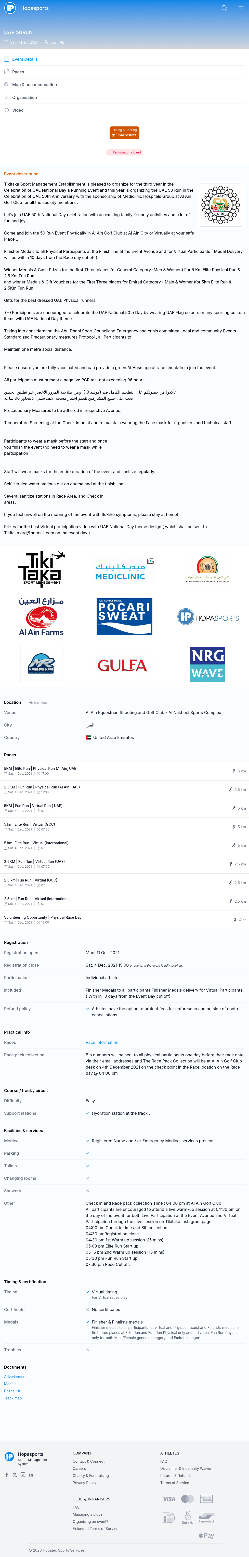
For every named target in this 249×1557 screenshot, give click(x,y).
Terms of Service (174, 1483)
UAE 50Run (18, 32)
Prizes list (12, 1391)
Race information (102, 1042)
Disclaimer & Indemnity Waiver (186, 1468)
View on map (38, 703)
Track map (13, 1398)
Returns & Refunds (176, 1475)
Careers (79, 1468)
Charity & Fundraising (91, 1475)
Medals (10, 1384)
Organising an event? (90, 1521)
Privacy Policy (84, 1483)
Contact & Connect (88, 1461)
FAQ (163, 1461)
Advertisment (15, 1376)
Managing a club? (87, 1514)
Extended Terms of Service (95, 1528)
